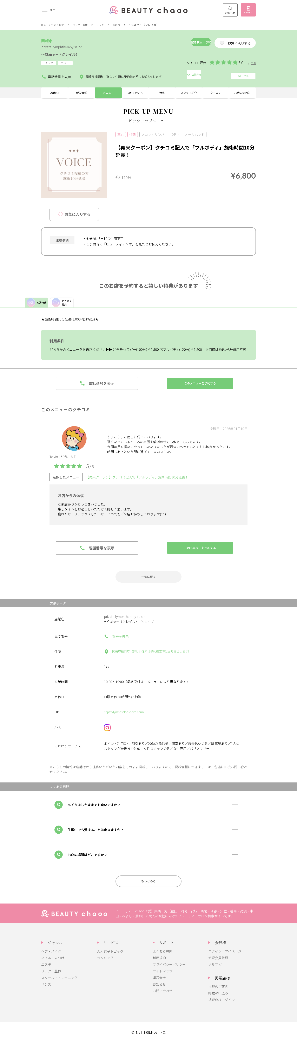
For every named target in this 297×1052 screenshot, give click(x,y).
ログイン (248, 10)
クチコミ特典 (65, 307)
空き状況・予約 (186, 42)
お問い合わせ (162, 1000)
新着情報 (81, 94)
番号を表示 (116, 644)
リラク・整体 (84, 25)
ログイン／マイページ (224, 961)
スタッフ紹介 (189, 94)
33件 (253, 63)
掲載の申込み (218, 1002)
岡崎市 (124, 25)
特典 (162, 94)
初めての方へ (135, 94)
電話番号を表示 (54, 75)
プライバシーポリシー (169, 974)
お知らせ (230, 10)
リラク (106, 25)
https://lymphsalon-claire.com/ (127, 719)
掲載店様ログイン (221, 1009)
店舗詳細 (190, 75)
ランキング (105, 967)
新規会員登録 (218, 967)
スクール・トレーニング (59, 987)
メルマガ (215, 974)
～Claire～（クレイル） (67, 53)
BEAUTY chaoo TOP (54, 25)
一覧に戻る (148, 584)
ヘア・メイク (51, 961)
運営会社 (159, 987)
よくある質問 (162, 961)
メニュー (108, 94)
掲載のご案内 (218, 996)
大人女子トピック (110, 961)
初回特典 (38, 307)
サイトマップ (162, 980)
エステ (46, 974)
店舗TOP (54, 94)
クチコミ (215, 94)
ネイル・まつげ (52, 967)
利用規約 (159, 967)
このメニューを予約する (200, 389)
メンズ (46, 994)
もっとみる (148, 890)
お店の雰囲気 (242, 94)
